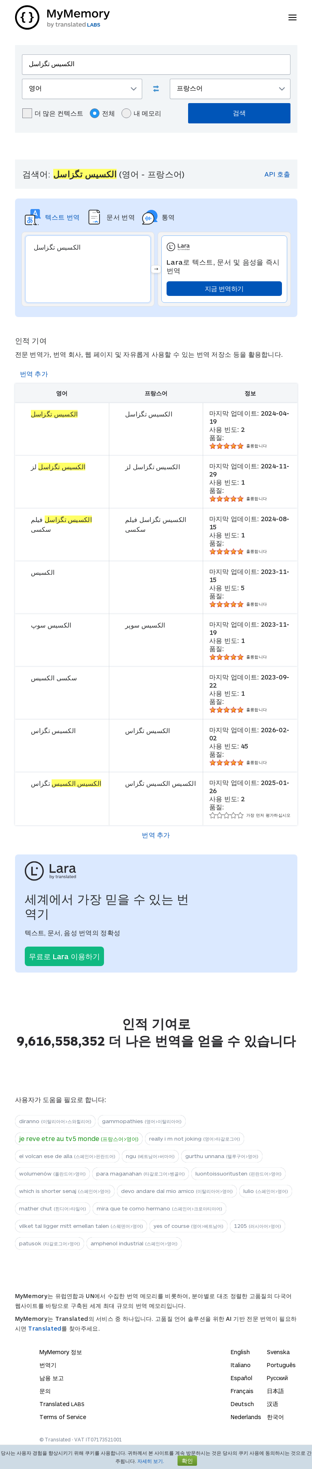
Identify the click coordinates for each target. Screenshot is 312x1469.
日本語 (275, 1390)
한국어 (275, 1416)
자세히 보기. (150, 1461)
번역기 (47, 1364)
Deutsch (242, 1403)
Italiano (241, 1364)
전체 (102, 113)
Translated (44, 1328)
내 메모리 (141, 113)
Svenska (278, 1351)
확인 (187, 1460)
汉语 (272, 1403)
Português (281, 1364)
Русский (277, 1377)
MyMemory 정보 (60, 1351)
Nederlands (246, 1416)
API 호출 (277, 174)
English (240, 1351)
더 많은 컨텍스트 (52, 113)
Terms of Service (62, 1416)
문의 (45, 1390)
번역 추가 (34, 373)
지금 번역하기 (224, 288)
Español (241, 1377)
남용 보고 (51, 1377)
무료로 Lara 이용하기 (64, 956)
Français (242, 1390)
